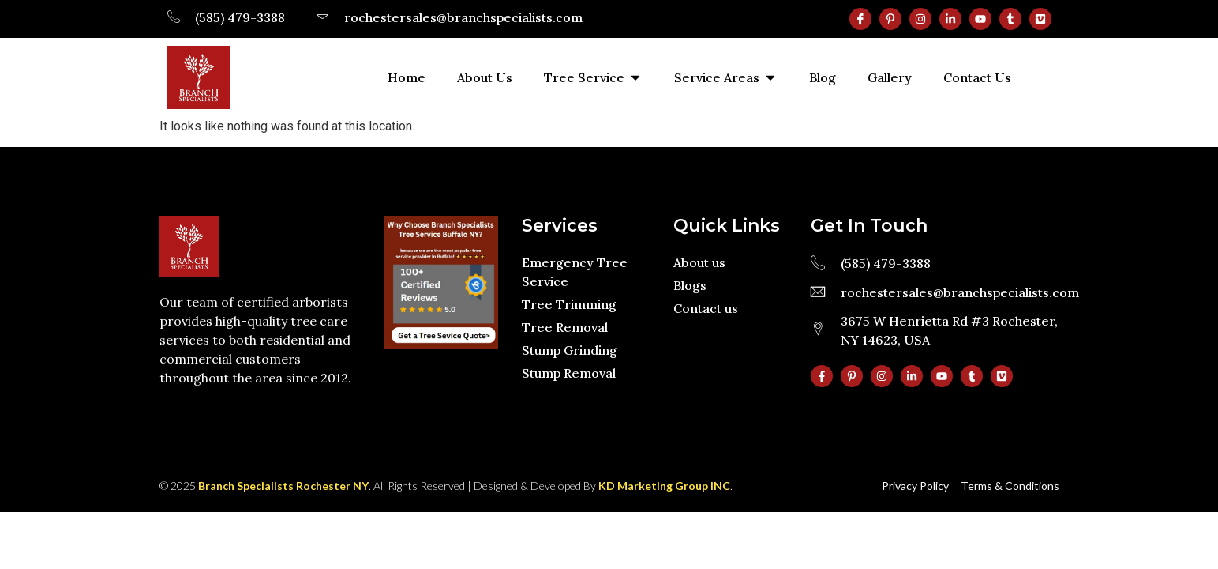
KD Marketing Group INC (664, 485)
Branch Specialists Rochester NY (283, 485)
